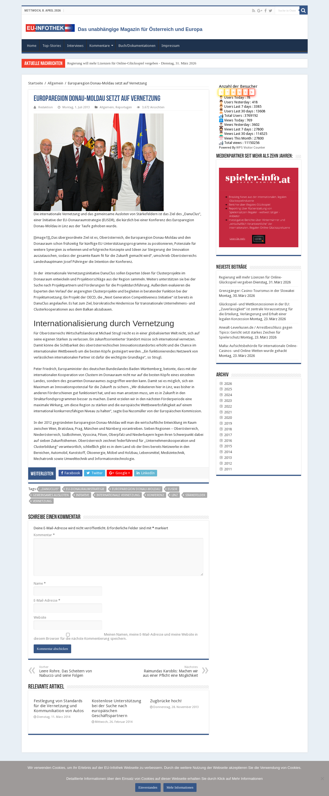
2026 (225, 384)
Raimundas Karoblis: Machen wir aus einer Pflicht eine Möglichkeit (170, 671)
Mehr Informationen (180, 787)
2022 (225, 406)
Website (40, 617)
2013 (225, 458)
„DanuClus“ (50, 489)
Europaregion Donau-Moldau (136, 489)
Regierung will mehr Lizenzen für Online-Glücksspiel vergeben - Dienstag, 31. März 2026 (132, 63)
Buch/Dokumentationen (137, 46)
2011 (225, 469)
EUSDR (172, 489)
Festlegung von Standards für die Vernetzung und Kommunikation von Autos (59, 705)
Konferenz (155, 495)
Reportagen (124, 107)
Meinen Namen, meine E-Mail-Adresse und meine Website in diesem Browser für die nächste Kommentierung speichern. (116, 636)
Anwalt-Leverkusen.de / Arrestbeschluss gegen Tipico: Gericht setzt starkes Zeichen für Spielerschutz (255, 332)
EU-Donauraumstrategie (85, 489)
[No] (322, 778)
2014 (225, 452)
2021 (225, 412)
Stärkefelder (195, 495)
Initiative (82, 495)
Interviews (75, 46)
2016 (225, 441)
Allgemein (55, 83)
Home (31, 46)
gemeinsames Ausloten (51, 495)
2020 (225, 418)
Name (40, 583)
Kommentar (44, 535)
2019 (225, 423)
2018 (225, 429)
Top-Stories (51, 46)
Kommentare (100, 46)
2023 (225, 401)
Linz (175, 495)
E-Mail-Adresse (47, 600)
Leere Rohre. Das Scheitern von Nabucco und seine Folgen (67, 671)
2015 (225, 446)
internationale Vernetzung (118, 495)
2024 (225, 395)
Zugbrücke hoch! (166, 700)
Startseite (35, 83)
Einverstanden (147, 787)
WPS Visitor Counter (250, 147)
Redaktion (45, 107)
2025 (225, 389)
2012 (225, 463)
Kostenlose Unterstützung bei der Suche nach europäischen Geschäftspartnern (116, 708)
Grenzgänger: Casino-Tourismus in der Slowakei (256, 291)
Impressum (170, 46)
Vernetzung (42, 501)
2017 (225, 435)
